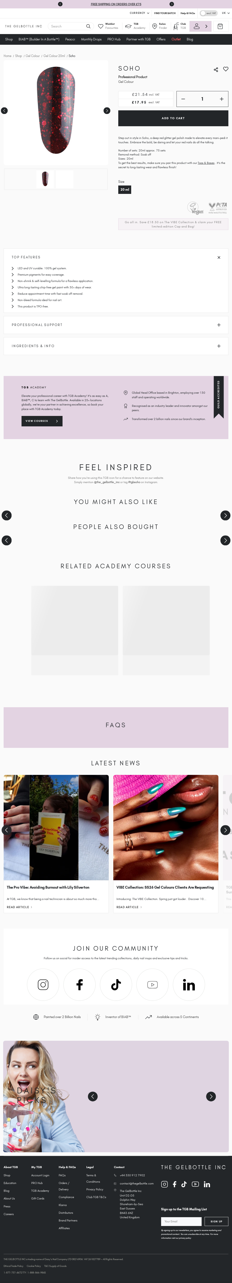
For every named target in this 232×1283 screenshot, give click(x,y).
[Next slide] (225, 515)
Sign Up (216, 1221)
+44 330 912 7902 (132, 1175)
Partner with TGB (138, 39)
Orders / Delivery (64, 1186)
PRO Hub (114, 39)
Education (10, 1183)
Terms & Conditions (93, 1178)
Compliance (66, 1197)
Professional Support (116, 325)
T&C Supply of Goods (55, 1266)
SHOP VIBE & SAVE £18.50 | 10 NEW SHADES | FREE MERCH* (108, 4)
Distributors (66, 1212)
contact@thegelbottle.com (137, 1183)
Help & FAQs (188, 13)
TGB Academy (40, 1190)
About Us (9, 1198)
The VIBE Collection (179, 222)
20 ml (125, 190)
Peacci (70, 39)
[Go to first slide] (171, 4)
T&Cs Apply (156, 4)
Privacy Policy (94, 1189)
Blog (6, 1190)
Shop (9, 39)
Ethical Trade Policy (13, 1266)
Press (7, 1206)
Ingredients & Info (116, 346)
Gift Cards (37, 1198)
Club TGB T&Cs (96, 1197)
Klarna (63, 1205)
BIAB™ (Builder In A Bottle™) (39, 39)
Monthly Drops (91, 39)
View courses (37, 421)
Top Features (116, 257)
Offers (161, 39)
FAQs (62, 1175)
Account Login (40, 1175)
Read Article (19, 907)
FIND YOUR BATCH (165, 13)
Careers (9, 1214)
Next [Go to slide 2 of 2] (106, 109)
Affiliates (64, 1228)
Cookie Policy (34, 1266)
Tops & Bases (206, 163)
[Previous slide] (60, 4)
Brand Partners (68, 1220)
